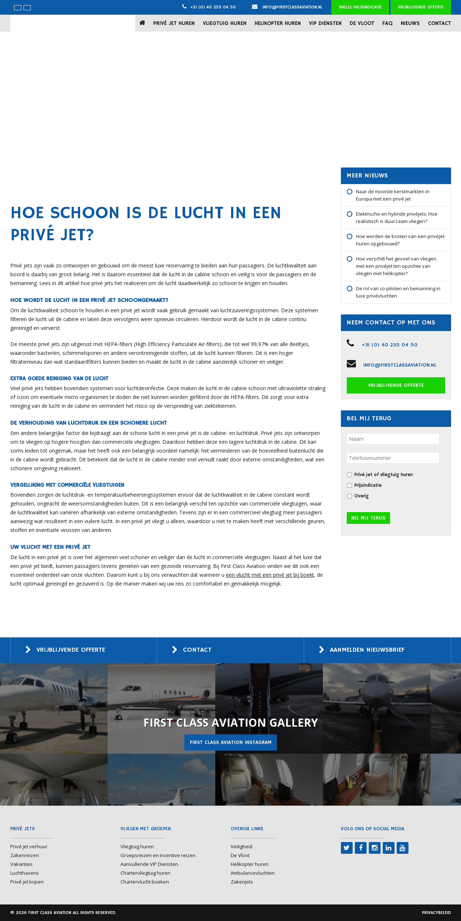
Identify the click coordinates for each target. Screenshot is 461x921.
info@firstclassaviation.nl (287, 7)
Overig (361, 496)
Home (143, 23)
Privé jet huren (174, 23)
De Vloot (362, 23)
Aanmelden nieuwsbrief (370, 650)
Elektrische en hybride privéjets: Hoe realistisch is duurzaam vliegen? (396, 217)
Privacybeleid (436, 912)
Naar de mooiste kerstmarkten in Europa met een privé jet (392, 195)
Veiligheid (241, 846)
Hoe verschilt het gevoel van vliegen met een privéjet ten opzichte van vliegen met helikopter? (396, 266)
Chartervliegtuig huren (145, 873)
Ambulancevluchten (253, 873)
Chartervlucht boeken (144, 881)
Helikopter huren (278, 23)
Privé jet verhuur (28, 846)
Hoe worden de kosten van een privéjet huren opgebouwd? (400, 240)
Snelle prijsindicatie (360, 7)
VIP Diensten (325, 23)
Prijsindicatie (368, 485)
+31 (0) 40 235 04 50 (213, 7)
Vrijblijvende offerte (421, 7)
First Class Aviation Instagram (230, 742)
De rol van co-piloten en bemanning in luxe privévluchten (398, 292)
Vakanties (21, 864)
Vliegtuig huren (224, 23)
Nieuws (410, 23)
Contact (439, 23)
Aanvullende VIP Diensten (149, 864)
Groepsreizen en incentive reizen (157, 855)
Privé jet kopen (27, 881)
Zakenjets (242, 881)
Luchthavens (24, 873)
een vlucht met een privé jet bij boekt (270, 574)
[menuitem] (17, 7)
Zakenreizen (24, 855)
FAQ (387, 23)
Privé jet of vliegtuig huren (383, 475)
